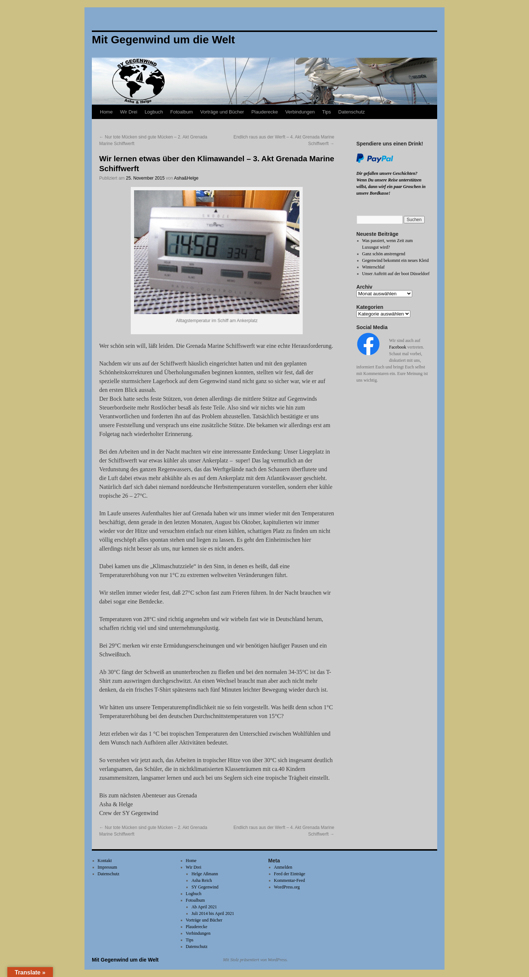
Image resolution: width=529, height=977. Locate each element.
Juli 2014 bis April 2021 (212, 913)
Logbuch (154, 112)
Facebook (397, 347)
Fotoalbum (181, 112)
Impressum (107, 867)
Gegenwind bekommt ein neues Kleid (395, 260)
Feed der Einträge (289, 873)
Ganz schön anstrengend (383, 253)
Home (106, 112)
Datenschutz (351, 112)
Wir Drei (128, 112)
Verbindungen (299, 112)
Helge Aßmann (204, 873)
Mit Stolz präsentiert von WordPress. (255, 959)
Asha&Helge (186, 178)
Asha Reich (201, 880)
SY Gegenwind (204, 887)
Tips (326, 112)
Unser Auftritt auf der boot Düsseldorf (396, 273)
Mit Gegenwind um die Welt (125, 960)
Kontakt (105, 860)
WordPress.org (287, 887)
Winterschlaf (373, 267)
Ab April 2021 (204, 906)
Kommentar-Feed (289, 880)
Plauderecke (264, 112)
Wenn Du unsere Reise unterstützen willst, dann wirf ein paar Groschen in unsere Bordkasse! (390, 186)
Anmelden (283, 867)
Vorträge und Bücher (222, 112)
